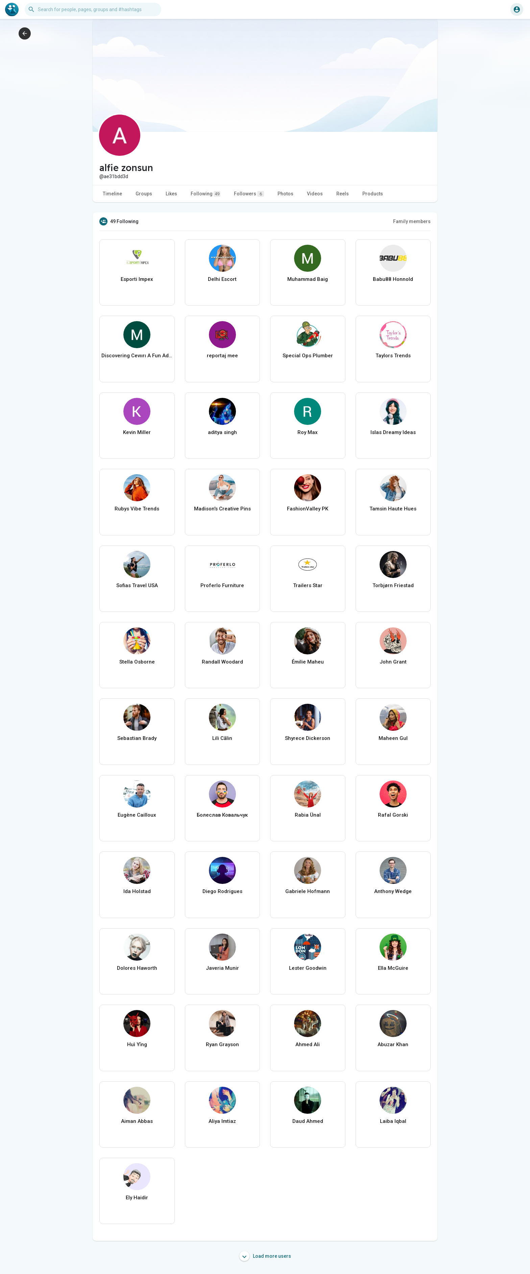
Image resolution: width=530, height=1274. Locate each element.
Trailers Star (307, 585)
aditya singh (222, 432)
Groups (144, 193)
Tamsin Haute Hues (392, 509)
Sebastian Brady (136, 738)
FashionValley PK (307, 509)
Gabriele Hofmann (307, 891)
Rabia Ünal (308, 815)
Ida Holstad (137, 891)
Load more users (265, 1256)
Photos (285, 193)
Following (205, 194)
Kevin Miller (137, 432)
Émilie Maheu (308, 662)
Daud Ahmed (307, 1121)
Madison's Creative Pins (222, 509)
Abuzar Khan (393, 1044)
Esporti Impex (137, 279)
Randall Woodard (222, 662)
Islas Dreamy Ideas (393, 432)
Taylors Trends (393, 356)
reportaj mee (222, 356)
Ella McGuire (393, 968)
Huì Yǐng (137, 1044)
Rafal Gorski (393, 815)
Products (372, 193)
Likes (171, 193)
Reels (342, 193)
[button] (93, 9)
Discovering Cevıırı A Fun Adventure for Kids (137, 356)
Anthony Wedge (393, 891)
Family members (412, 221)
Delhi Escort (222, 279)
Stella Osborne (137, 662)
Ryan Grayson (222, 1044)
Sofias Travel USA (137, 585)
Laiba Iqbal (393, 1121)
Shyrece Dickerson (307, 738)
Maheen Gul (393, 738)
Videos (315, 193)
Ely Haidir (137, 1198)
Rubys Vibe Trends (137, 509)
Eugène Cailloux (137, 815)
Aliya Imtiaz (222, 1121)
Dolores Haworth (137, 968)
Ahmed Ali (307, 1044)
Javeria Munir (222, 968)
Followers (249, 194)
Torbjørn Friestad (393, 585)
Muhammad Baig (307, 279)
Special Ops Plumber (308, 356)
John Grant (393, 662)
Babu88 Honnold (393, 279)
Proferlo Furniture (222, 585)
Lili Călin (222, 738)
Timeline (112, 193)
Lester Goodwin (308, 968)
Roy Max (307, 432)
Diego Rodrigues (222, 891)
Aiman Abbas (137, 1121)
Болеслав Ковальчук (222, 815)
